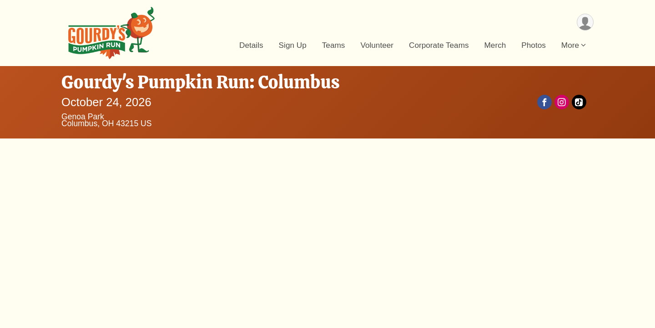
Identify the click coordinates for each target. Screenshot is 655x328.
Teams (333, 45)
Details (251, 45)
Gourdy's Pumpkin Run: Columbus (200, 82)
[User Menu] (585, 22)
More (570, 45)
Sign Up (293, 45)
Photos (533, 45)
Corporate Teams (439, 45)
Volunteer (376, 45)
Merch (495, 45)
